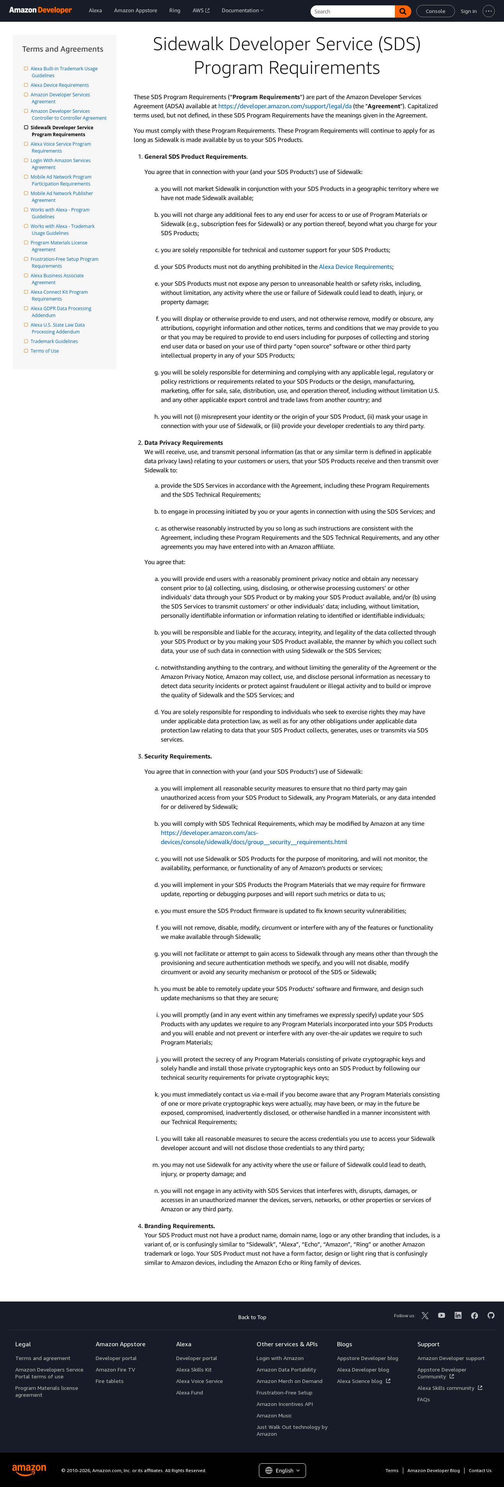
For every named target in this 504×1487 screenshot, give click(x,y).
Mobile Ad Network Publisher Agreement (63, 196)
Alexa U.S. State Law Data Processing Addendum (59, 328)
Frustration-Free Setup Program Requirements (66, 262)
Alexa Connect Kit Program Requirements (60, 295)
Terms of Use (45, 351)
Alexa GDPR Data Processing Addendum (62, 312)
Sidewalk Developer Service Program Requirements (63, 131)
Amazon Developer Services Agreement (61, 98)
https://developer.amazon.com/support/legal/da (285, 106)
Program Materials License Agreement (60, 246)
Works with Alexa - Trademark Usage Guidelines (64, 229)
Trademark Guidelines (55, 341)
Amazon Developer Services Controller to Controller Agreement (69, 114)
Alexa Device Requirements (60, 85)
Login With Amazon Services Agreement (62, 164)
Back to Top (252, 1317)
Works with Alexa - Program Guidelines (61, 213)
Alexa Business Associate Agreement (58, 279)
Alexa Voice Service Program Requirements (62, 147)
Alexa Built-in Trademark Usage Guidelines (65, 72)
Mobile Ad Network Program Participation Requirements (62, 180)
